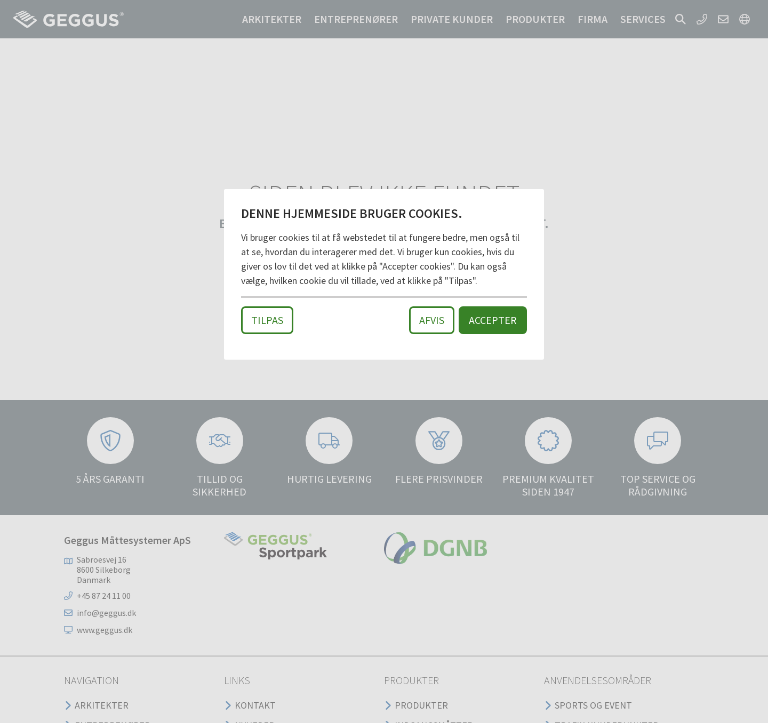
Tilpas (267, 320)
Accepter (493, 320)
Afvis (431, 320)
